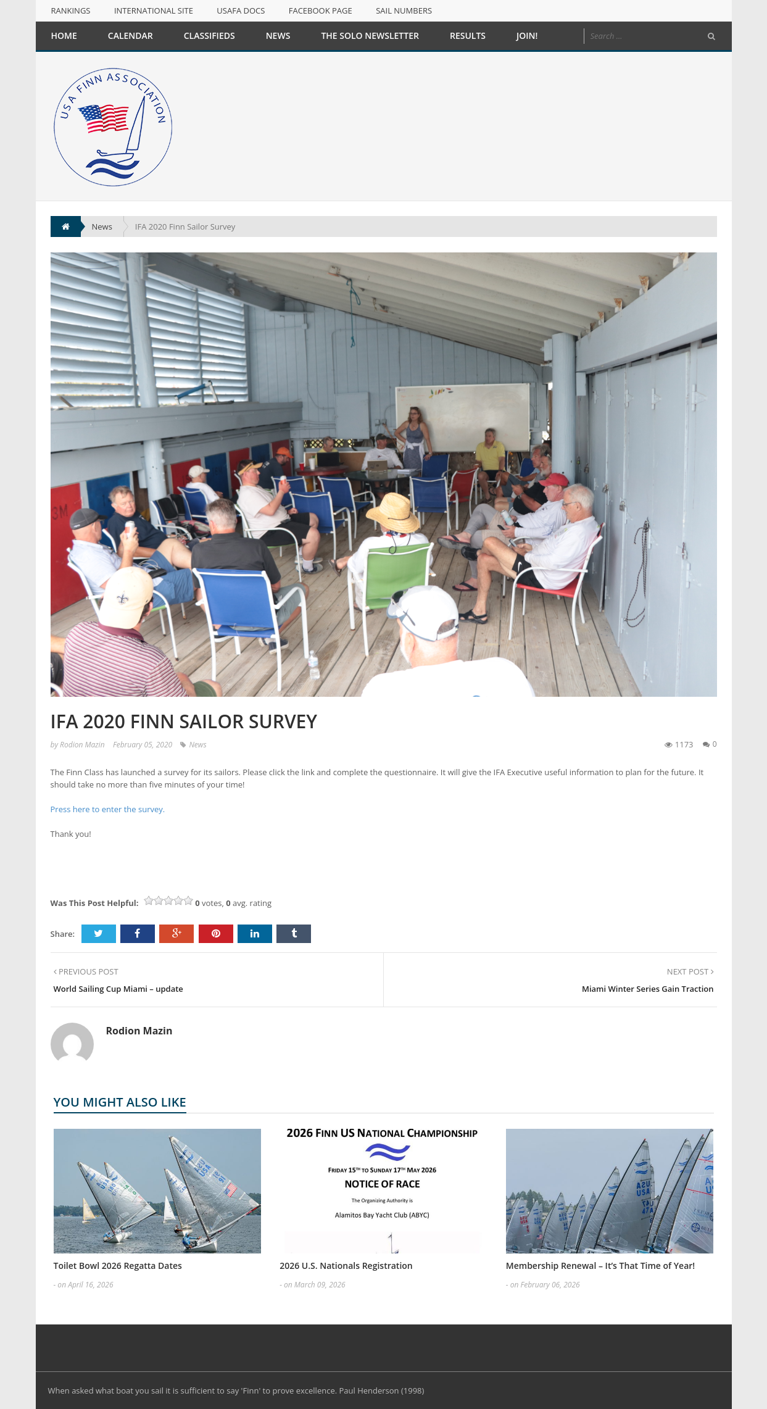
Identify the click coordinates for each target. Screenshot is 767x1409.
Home (64, 35)
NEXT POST (690, 971)
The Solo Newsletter (370, 35)
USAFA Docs (241, 10)
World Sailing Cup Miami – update (118, 988)
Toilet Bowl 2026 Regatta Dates (118, 1265)
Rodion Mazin (82, 744)
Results (468, 35)
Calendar (130, 35)
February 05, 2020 (142, 744)
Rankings (71, 10)
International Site (153, 10)
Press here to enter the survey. (109, 809)
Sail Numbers (404, 10)
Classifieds (209, 35)
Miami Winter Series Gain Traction (648, 988)
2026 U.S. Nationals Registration (346, 1265)
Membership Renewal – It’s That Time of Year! (600, 1265)
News (278, 35)
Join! (526, 35)
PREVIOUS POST (86, 971)
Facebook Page (320, 10)
